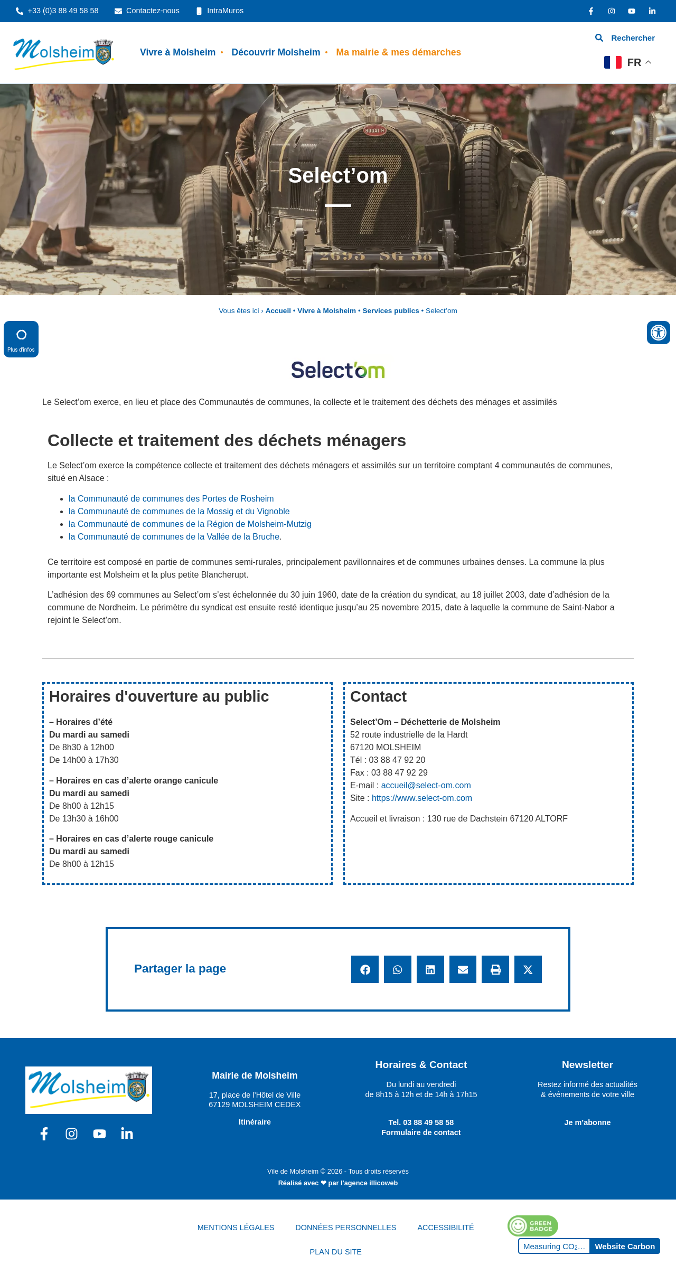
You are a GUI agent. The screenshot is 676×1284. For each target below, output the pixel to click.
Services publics (390, 311)
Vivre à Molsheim (177, 52)
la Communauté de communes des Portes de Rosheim (171, 498)
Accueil (278, 311)
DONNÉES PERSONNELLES (345, 1227)
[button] (365, 969)
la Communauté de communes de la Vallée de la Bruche (174, 536)
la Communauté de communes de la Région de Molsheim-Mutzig (190, 524)
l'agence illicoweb (369, 1183)
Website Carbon (625, 1246)
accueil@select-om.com (426, 785)
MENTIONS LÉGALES (236, 1227)
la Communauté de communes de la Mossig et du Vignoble (179, 511)
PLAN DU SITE (336, 1252)
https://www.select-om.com (422, 798)
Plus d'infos (21, 339)
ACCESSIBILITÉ (445, 1227)
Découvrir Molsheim (275, 52)
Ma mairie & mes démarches (399, 52)
